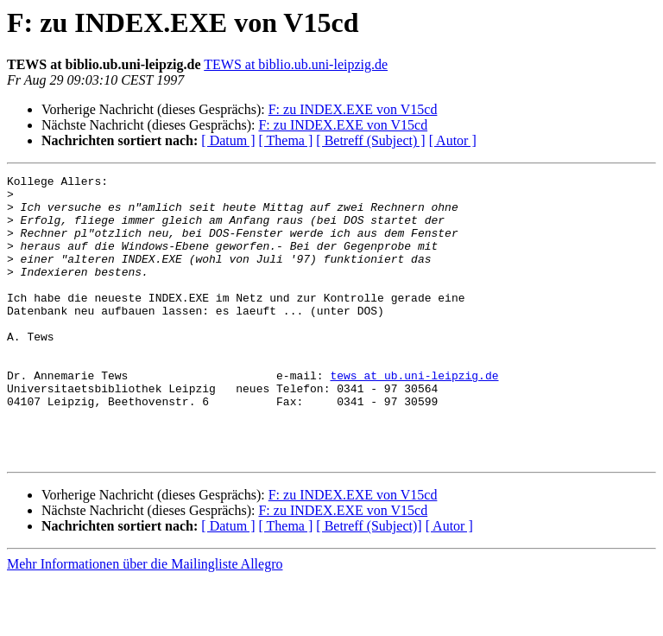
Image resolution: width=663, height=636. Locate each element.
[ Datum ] (228, 140)
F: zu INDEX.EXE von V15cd (353, 109)
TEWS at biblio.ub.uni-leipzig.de (296, 64)
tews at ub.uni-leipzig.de (414, 416)
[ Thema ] (286, 140)
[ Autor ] (453, 140)
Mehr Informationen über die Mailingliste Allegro (144, 621)
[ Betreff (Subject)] (368, 583)
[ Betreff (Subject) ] (370, 140)
